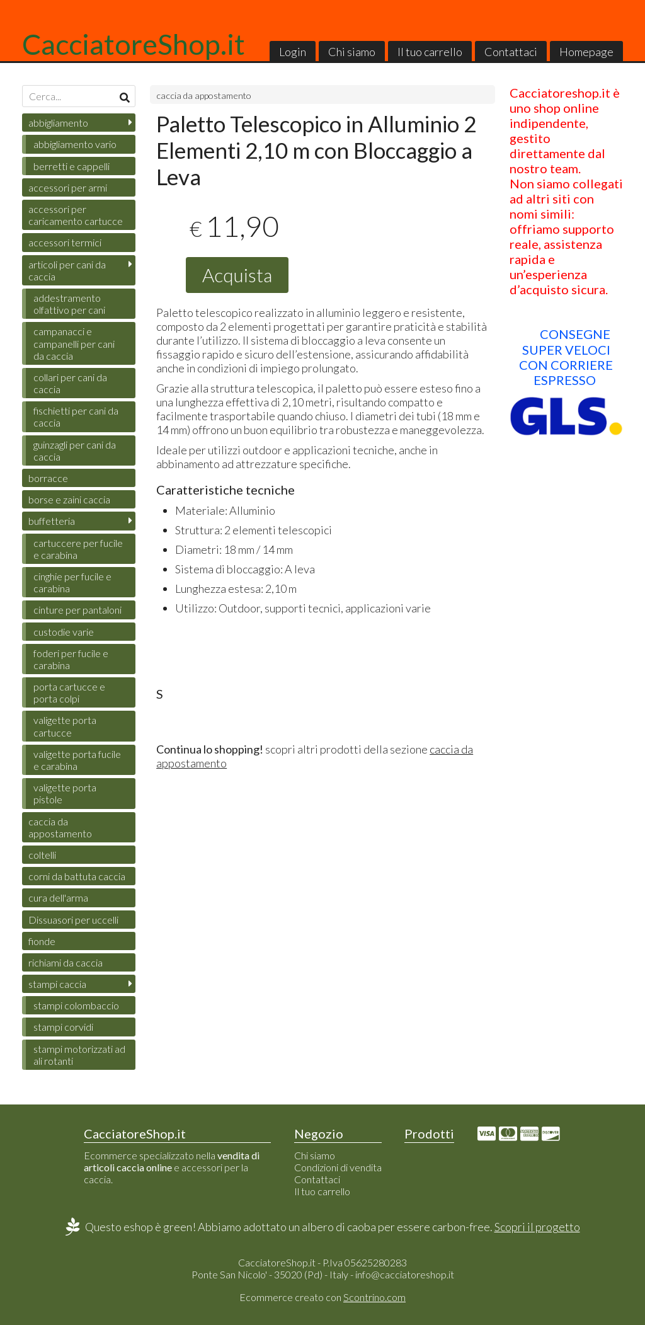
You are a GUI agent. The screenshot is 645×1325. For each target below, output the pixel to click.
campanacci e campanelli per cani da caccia (74, 343)
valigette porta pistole (64, 793)
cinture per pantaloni (77, 610)
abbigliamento (58, 123)
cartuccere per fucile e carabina (78, 549)
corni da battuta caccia (76, 876)
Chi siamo (351, 52)
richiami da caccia (65, 962)
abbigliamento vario (75, 144)
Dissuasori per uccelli (73, 920)
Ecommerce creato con (322, 1297)
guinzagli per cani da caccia (74, 450)
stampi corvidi (63, 1027)
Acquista (237, 274)
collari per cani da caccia (70, 383)
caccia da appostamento (203, 95)
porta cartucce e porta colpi (69, 692)
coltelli (42, 855)
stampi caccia (57, 984)
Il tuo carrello (429, 52)
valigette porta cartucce (64, 726)
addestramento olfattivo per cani (69, 304)
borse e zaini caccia (69, 499)
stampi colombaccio (76, 1005)
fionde (41, 941)
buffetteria (51, 521)
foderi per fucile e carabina (70, 659)
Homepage (586, 52)
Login (292, 52)
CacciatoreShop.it (133, 44)
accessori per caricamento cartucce (75, 215)
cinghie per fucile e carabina (72, 582)
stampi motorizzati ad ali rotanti (79, 1055)
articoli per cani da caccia (67, 270)
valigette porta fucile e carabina (77, 760)
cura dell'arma (58, 897)
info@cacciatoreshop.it (404, 1274)
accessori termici (64, 242)
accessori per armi (67, 187)
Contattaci (510, 52)
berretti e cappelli (71, 166)
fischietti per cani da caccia (75, 416)
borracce (48, 478)
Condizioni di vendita (338, 1167)
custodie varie (63, 632)
